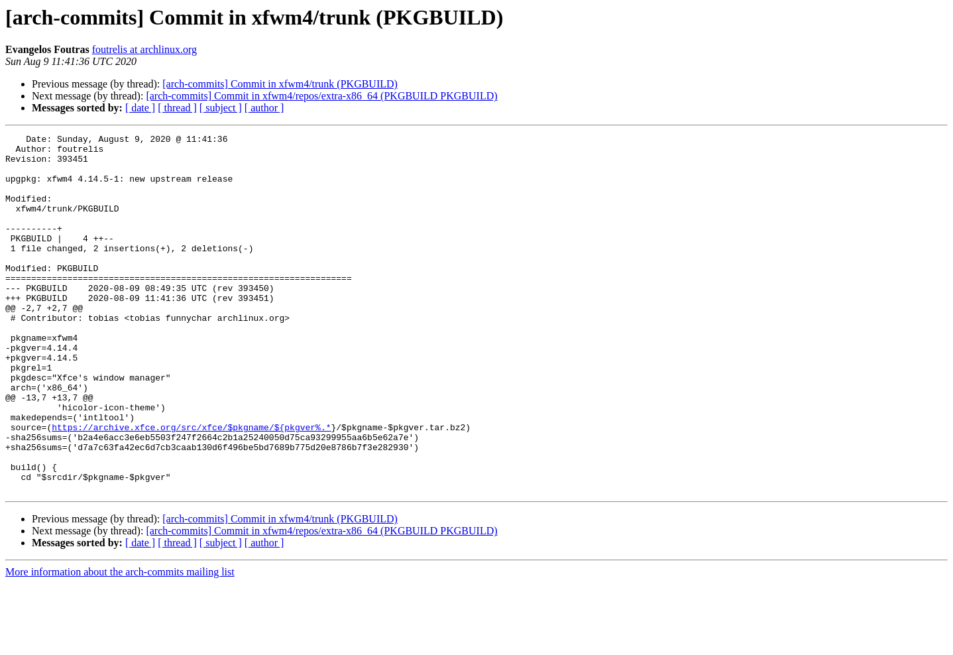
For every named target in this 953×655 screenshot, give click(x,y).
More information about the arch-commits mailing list (120, 643)
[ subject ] (220, 107)
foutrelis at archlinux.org (144, 49)
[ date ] (140, 107)
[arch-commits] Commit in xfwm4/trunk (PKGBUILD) (280, 83)
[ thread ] (177, 107)
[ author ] (264, 107)
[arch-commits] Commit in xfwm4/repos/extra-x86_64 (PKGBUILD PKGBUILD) (321, 95)
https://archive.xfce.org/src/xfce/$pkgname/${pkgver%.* (191, 487)
